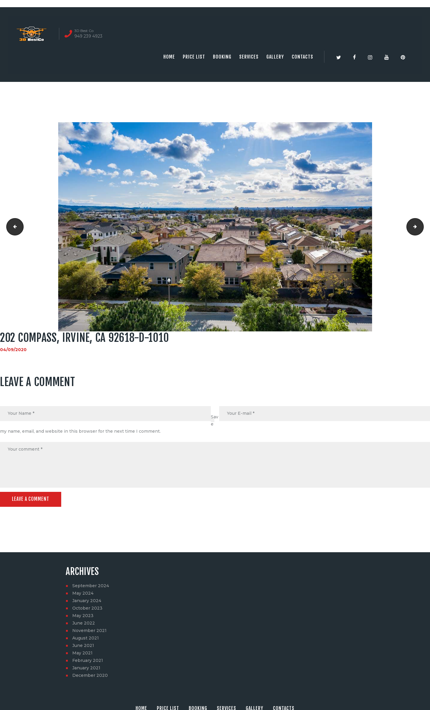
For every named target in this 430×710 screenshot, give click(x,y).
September (90, 586)
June (83, 623)
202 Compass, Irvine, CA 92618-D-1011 (421, 226)
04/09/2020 (13, 349)
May (82, 593)
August (85, 638)
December (90, 675)
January (86, 601)
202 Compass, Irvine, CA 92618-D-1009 (13, 226)
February (87, 660)
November (89, 631)
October (87, 608)
